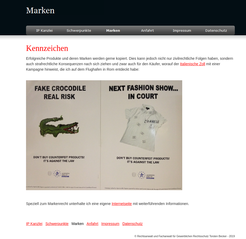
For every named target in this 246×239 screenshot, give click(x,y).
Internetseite (122, 204)
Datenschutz (132, 224)
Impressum (110, 224)
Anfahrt (92, 224)
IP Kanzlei (34, 224)
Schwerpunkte (56, 224)
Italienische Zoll (192, 64)
